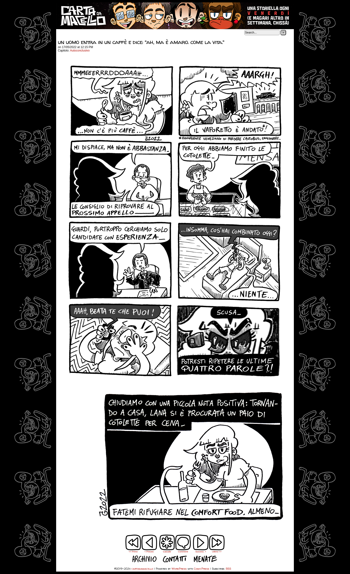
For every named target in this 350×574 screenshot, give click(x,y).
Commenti (183, 543)
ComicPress (201, 568)
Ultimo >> (217, 551)
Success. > (200, 551)
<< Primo (133, 551)
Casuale (167, 551)
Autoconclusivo (80, 50)
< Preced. (149, 551)
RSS (228, 568)
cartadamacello (175, 15)
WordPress (179, 568)
